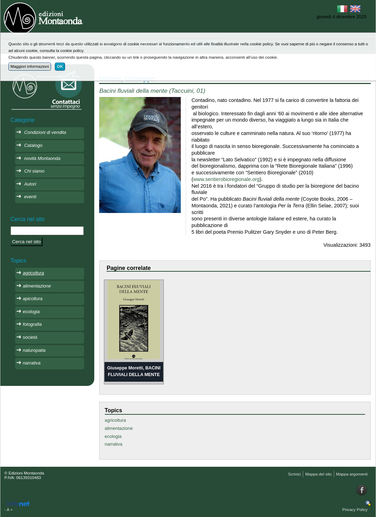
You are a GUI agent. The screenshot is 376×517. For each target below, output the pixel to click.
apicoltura (33, 298)
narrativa (113, 444)
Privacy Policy (355, 510)
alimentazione (119, 428)
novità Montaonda (42, 158)
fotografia (32, 324)
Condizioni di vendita (45, 132)
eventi (30, 196)
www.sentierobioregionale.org (226, 179)
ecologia (113, 436)
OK (60, 66)
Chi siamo (34, 171)
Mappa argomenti (352, 474)
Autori (30, 184)
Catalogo (33, 145)
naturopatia (34, 350)
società (30, 337)
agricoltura (115, 420)
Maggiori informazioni (30, 66)
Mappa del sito (318, 474)
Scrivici (294, 474)
